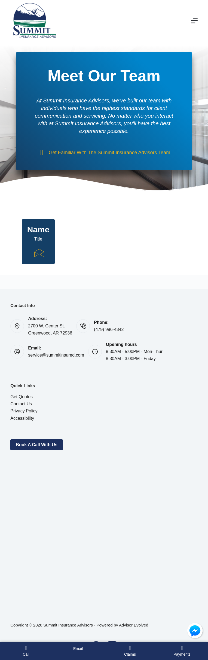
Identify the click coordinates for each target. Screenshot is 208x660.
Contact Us (21, 404)
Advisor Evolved (133, 625)
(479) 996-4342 (109, 329)
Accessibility (22, 418)
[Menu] (194, 20)
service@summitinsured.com (56, 355)
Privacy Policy (24, 411)
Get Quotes (21, 396)
